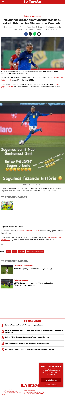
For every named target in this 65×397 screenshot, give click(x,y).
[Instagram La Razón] (34, 393)
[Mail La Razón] (39, 34)
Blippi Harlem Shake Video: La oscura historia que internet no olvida (29, 349)
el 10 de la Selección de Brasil (28, 231)
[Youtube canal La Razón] (42, 393)
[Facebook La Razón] (26, 34)
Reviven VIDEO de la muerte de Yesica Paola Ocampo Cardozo (27, 337)
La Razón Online (10, 73)
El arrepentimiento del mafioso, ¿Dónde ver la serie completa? (27, 343)
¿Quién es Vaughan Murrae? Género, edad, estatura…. (23, 325)
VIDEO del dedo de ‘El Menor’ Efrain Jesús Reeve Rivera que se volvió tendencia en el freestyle (34, 331)
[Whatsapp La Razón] (34, 34)
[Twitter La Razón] (30, 34)
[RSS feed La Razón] (38, 393)
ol (10, 80)
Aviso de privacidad (51, 384)
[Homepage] (32, 2)
